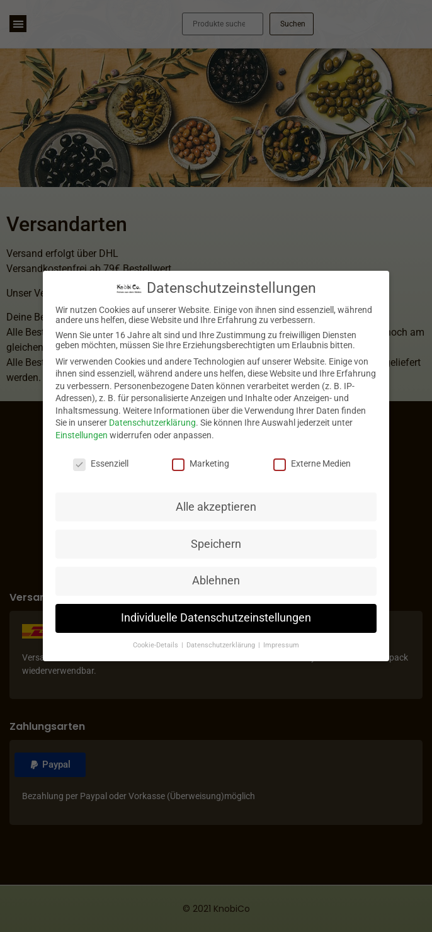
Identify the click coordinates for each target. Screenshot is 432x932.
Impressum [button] (281, 645)
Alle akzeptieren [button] (216, 507)
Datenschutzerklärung (152, 423)
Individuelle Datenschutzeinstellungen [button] (216, 617)
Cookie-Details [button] (156, 645)
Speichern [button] (216, 544)
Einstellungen (81, 435)
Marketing (200, 463)
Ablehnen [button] (216, 580)
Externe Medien (312, 463)
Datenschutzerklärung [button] (221, 645)
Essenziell (100, 463)
